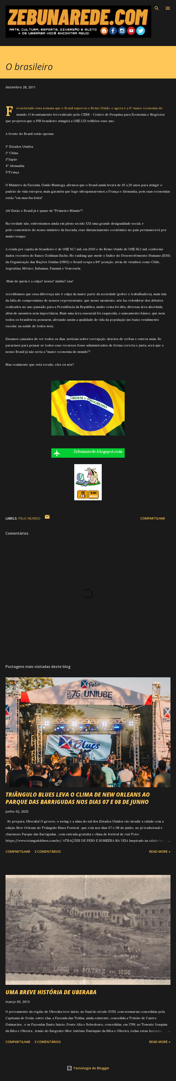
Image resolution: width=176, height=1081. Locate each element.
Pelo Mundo (29, 518)
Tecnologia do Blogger (88, 1068)
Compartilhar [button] (152, 518)
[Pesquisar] (157, 8)
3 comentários (47, 851)
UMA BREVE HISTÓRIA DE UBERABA (51, 992)
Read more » (159, 851)
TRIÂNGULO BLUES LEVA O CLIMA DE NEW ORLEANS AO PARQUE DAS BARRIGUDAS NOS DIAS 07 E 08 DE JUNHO (78, 798)
